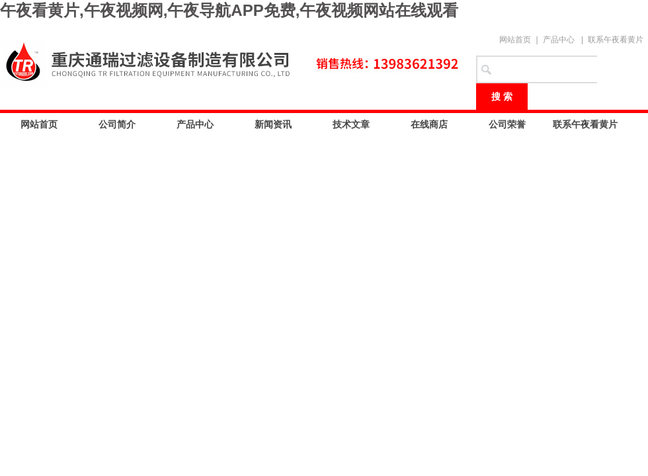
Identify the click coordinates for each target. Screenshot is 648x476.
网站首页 (515, 39)
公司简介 (117, 124)
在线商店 (429, 124)
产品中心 (559, 39)
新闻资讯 (273, 124)
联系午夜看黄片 (615, 39)
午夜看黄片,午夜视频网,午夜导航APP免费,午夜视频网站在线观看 (229, 10)
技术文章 (351, 124)
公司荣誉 (507, 124)
